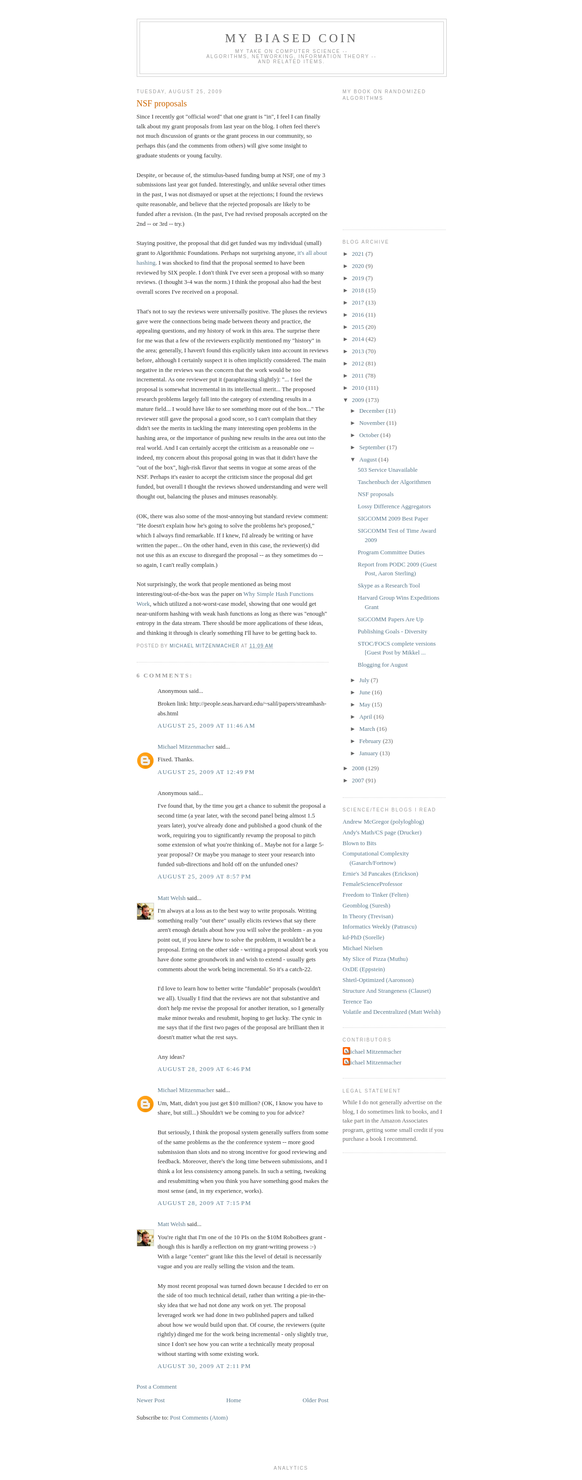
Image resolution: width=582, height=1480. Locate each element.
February (371, 740)
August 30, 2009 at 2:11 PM (204, 1365)
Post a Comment (157, 1386)
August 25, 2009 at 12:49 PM (206, 771)
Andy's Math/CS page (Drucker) (382, 832)
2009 (359, 399)
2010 (359, 387)
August (368, 459)
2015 (359, 326)
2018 (359, 290)
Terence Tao (357, 1001)
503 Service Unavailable (388, 469)
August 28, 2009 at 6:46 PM (204, 1068)
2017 (359, 302)
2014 (359, 338)
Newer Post (151, 1400)
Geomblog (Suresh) (366, 905)
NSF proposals (376, 494)
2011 (359, 375)
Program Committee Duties (391, 552)
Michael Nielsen (363, 948)
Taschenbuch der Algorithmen (394, 481)
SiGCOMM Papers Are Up (390, 619)
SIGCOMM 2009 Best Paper (393, 518)
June (365, 692)
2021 (359, 253)
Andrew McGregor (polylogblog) (383, 821)
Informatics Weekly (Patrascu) (380, 926)
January (369, 753)
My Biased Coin (291, 38)
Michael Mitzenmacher (186, 746)
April (366, 716)
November (372, 422)
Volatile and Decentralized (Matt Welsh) (392, 1011)
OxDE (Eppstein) (364, 969)
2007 (359, 780)
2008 (359, 768)
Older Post (315, 1400)
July (365, 680)
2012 (359, 363)
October (369, 435)
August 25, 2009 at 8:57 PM (204, 876)
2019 (359, 278)
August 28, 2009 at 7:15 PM (204, 1202)
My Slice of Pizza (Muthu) (375, 958)
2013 (359, 351)
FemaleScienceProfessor (373, 883)
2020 (359, 265)
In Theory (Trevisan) (368, 916)
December (372, 410)
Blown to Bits (359, 843)
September (373, 447)
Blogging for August (383, 664)
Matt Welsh (172, 897)
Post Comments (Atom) (199, 1417)
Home (233, 1400)
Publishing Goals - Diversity (392, 631)
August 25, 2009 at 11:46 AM (207, 725)
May (365, 704)
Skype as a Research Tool (389, 585)
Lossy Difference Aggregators (394, 506)
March (367, 728)
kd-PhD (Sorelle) (363, 937)
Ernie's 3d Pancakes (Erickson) (381, 873)
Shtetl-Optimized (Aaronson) (378, 979)
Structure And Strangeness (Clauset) (387, 990)
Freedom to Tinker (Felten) (376, 894)
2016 (359, 314)
